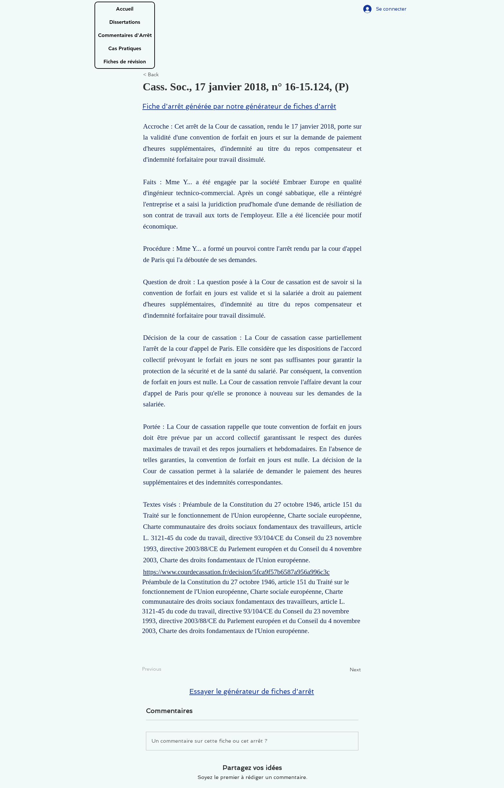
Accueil (124, 9)
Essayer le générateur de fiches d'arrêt (251, 691)
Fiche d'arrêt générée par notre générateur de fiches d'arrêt (239, 106)
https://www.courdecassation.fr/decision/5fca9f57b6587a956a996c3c (236, 572)
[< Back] (164, 74)
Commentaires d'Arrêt (125, 35)
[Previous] (163, 669)
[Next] (344, 670)
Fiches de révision (125, 62)
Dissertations (124, 22)
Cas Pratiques (124, 48)
